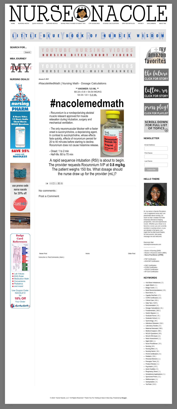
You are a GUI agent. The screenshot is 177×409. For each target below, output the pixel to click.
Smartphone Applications (154, 374)
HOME (13, 23)
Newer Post (43, 253)
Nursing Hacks (151, 351)
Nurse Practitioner (152, 344)
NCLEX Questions (152, 333)
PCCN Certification (152, 354)
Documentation (151, 305)
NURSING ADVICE (52, 23)
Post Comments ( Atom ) (56, 257)
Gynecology (150, 321)
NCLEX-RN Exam (152, 336)
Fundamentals (150, 310)
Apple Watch (150, 285)
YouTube (149, 384)
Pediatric (149, 356)
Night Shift (149, 341)
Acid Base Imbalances (153, 283)
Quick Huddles (151, 369)
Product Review (151, 364)
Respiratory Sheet (152, 371)
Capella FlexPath (151, 295)
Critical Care (150, 300)
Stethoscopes (150, 379)
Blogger (124, 398)
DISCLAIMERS (151, 23)
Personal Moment (152, 359)
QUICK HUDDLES (37, 23)
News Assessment (152, 338)
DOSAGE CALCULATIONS (111, 23)
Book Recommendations (154, 290)
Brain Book (149, 293)
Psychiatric (149, 366)
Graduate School (151, 318)
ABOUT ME (162, 23)
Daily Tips (149, 303)
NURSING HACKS (23, 23)
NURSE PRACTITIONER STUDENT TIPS (73, 23)
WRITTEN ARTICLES (128, 23)
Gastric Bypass (151, 313)
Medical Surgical (151, 331)
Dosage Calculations (153, 308)
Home (88, 253)
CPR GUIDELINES (94, 23)
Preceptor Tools (151, 361)
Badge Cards (150, 288)
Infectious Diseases (152, 323)
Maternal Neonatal (152, 328)
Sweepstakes (150, 382)
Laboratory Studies (152, 326)
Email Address (149, 145)
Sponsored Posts (151, 377)
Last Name (148, 161)
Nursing (148, 346)
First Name (148, 153)
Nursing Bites (150, 349)
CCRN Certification (152, 298)
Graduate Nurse (151, 316)
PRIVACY (141, 23)
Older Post (131, 253)
